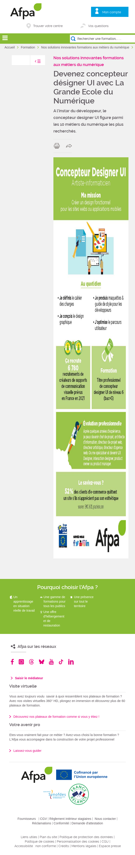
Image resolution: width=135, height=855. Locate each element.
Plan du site (48, 837)
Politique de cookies (39, 841)
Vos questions (98, 26)
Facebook (12, 662)
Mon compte (111, 12)
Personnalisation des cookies (78, 841)
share (70, 145)
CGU (105, 841)
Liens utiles (29, 837)
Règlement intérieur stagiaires (70, 819)
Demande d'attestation (87, 823)
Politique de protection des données (86, 837)
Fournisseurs (27, 819)
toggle (33, 62)
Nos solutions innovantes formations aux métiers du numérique (85, 47)
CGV (43, 819)
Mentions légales (83, 846)
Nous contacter (105, 819)
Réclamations (41, 823)
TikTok (61, 662)
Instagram (21, 662)
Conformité (61, 823)
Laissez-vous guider (27, 750)
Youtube (51, 662)
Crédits (63, 846)
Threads (31, 662)
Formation (28, 47)
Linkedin (71, 662)
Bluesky (41, 662)
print (57, 145)
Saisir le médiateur (29, 678)
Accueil (10, 47)
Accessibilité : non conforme (35, 846)
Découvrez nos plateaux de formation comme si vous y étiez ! (56, 716)
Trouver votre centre (48, 26)
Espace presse (110, 846)
